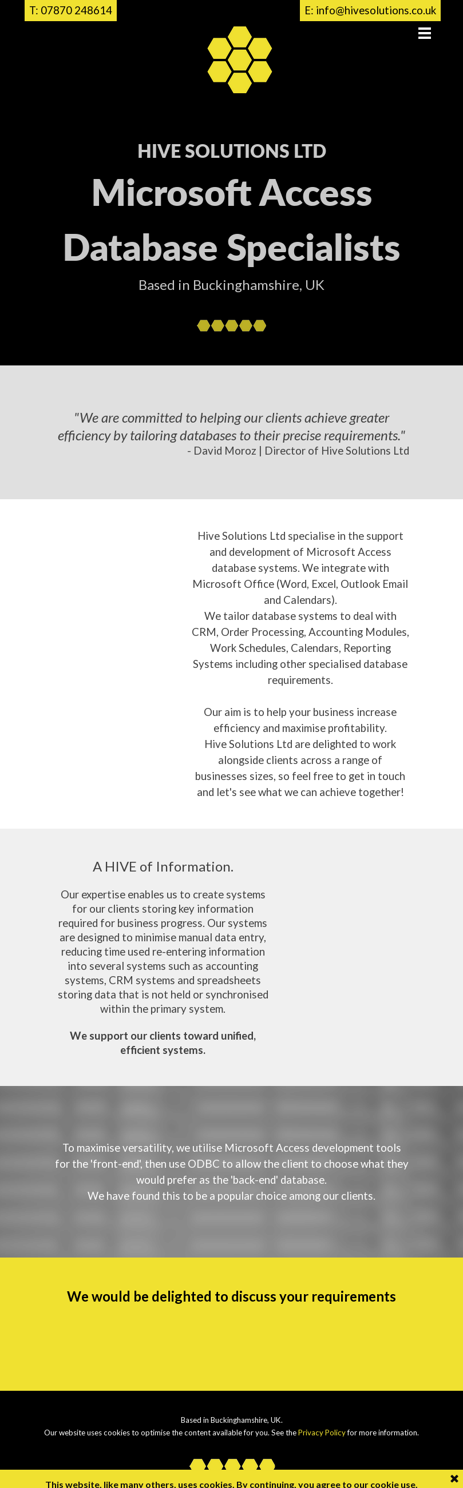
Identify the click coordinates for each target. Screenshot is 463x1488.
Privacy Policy (322, 1432)
